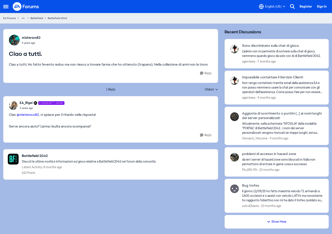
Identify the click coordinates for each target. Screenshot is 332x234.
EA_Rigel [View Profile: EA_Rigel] (26, 103)
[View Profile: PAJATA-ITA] (234, 157)
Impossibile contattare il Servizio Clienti (272, 77)
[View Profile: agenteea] (234, 49)
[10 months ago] (268, 170)
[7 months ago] (266, 61)
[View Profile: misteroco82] (14, 40)
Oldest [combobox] (211, 89)
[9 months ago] (266, 97)
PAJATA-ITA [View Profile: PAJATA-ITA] (249, 170)
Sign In (322, 6)
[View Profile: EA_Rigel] (13, 105)
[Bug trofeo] (282, 196)
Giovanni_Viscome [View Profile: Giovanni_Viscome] (254, 138)
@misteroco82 (28, 114)
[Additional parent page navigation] (23, 18)
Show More (276, 222)
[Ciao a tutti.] (42, 108)
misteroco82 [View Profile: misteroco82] (31, 38)
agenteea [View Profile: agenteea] (248, 61)
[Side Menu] (6, 6)
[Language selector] (272, 6)
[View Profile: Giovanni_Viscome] (234, 116)
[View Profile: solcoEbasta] (234, 188)
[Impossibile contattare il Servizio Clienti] (282, 87)
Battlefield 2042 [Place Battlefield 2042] (57, 18)
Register (306, 6)
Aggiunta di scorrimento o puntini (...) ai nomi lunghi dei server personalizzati (282, 115)
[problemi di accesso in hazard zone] (282, 161)
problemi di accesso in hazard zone (269, 154)
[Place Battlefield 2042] (89, 156)
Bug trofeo (250, 185)
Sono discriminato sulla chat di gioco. (270, 46)
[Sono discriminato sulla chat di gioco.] (282, 53)
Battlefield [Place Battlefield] (36, 18)
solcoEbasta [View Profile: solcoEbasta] (250, 206)
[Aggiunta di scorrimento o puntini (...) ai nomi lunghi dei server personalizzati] (282, 128)
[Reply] (205, 73)
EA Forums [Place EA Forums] (9, 18)
